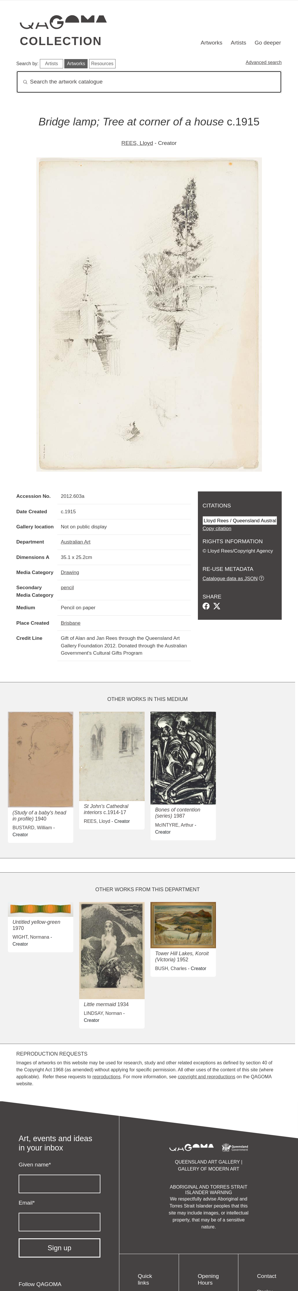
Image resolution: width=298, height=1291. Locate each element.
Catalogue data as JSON (230, 578)
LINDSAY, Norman (103, 1013)
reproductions (106, 1076)
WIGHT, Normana (31, 937)
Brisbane (71, 623)
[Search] (149, 82)
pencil (67, 587)
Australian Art (76, 542)
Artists (238, 43)
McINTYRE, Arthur (174, 825)
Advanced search (264, 62)
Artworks (212, 43)
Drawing (70, 572)
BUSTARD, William (32, 827)
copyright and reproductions (206, 1076)
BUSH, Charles (171, 968)
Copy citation (217, 528)
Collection (61, 41)
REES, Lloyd (137, 143)
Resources (102, 63)
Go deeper (268, 43)
